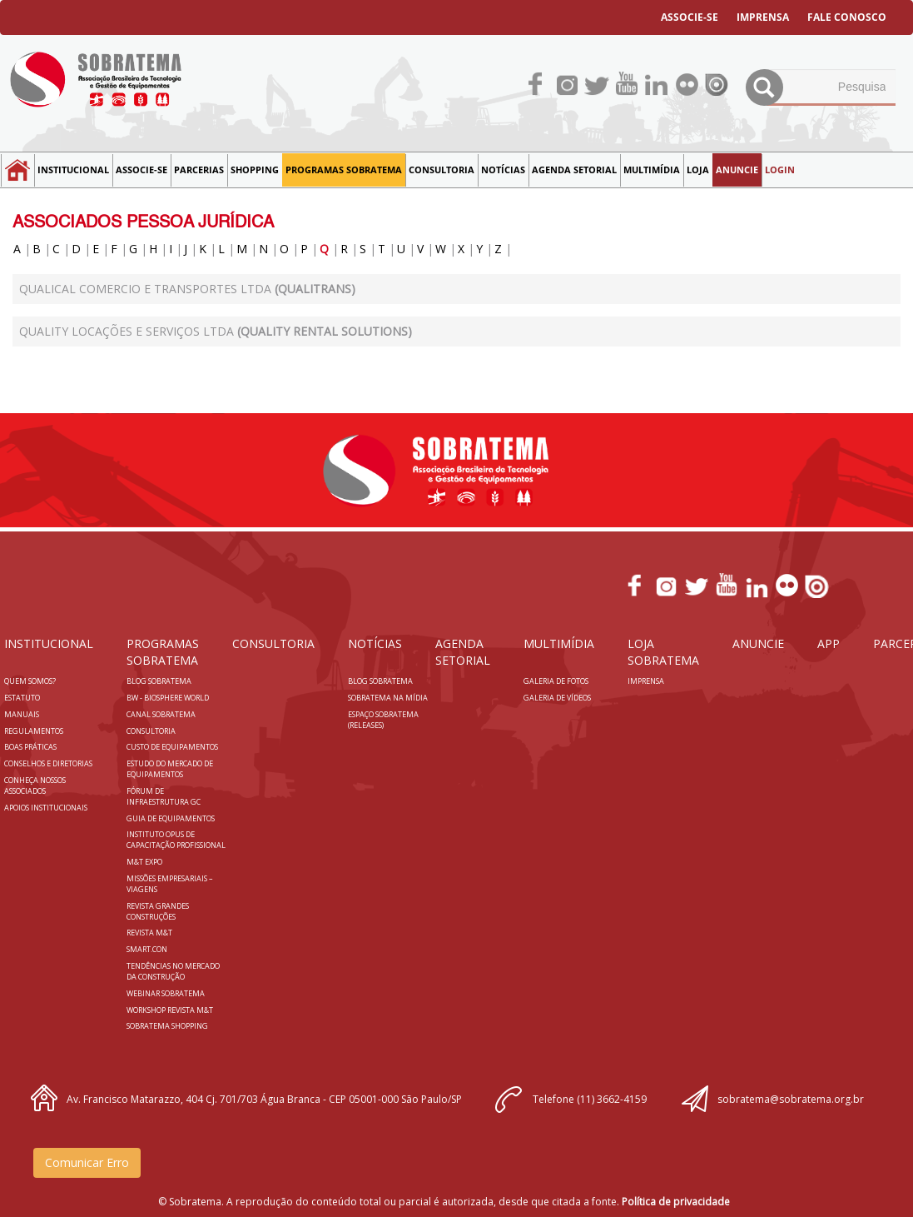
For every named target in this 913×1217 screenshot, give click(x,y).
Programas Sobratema (343, 169)
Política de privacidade (676, 1202)
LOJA (698, 169)
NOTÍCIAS (503, 169)
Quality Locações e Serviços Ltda (215, 331)
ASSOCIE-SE (689, 17)
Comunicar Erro (87, 1162)
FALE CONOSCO (846, 17)
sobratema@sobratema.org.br (790, 1099)
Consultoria (441, 169)
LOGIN (780, 169)
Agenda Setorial (574, 169)
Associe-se (141, 169)
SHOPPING (255, 169)
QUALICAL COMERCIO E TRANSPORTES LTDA (187, 289)
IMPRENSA (763, 17)
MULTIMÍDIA (651, 169)
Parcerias (199, 169)
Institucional (73, 169)
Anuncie (737, 169)
